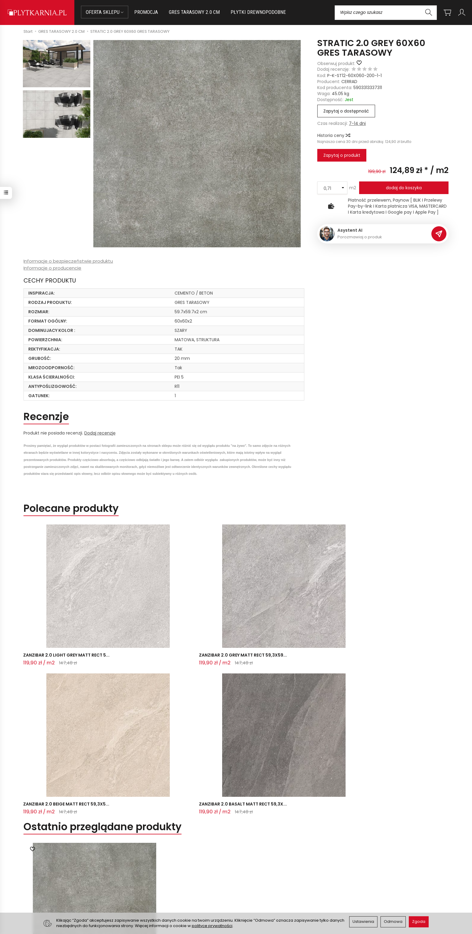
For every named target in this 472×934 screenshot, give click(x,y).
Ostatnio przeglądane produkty (102, 640)
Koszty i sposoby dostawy (167, 890)
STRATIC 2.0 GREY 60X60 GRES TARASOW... (94, 788)
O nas (246, 868)
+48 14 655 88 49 (62, 882)
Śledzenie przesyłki (61, 896)
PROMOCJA (146, 12)
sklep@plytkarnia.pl (65, 875)
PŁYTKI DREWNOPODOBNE (258, 12)
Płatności (150, 876)
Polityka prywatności (261, 883)
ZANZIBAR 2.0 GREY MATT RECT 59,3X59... (142, 614)
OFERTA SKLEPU (104, 12)
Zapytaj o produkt (341, 155)
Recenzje (46, 417)
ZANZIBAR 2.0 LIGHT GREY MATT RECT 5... (63, 614)
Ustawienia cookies (160, 898)
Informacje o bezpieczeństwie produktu (68, 261)
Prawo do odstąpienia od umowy (175, 883)
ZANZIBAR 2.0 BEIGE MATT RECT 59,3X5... (229, 614)
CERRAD (349, 82)
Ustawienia (363, 921)
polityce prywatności (212, 926)
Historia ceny (333, 135)
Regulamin (251, 876)
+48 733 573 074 (62, 889)
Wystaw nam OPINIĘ (260, 890)
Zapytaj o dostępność (346, 111)
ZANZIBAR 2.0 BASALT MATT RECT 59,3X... (318, 614)
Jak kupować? (155, 868)
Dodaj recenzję (100, 433)
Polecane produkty (71, 508)
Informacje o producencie (52, 268)
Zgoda (418, 921)
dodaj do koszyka (404, 188)
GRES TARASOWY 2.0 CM (194, 12)
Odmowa (393, 921)
